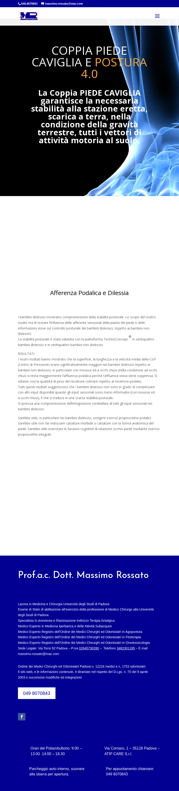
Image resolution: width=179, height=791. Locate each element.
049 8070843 (36, 693)
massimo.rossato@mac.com (38, 654)
